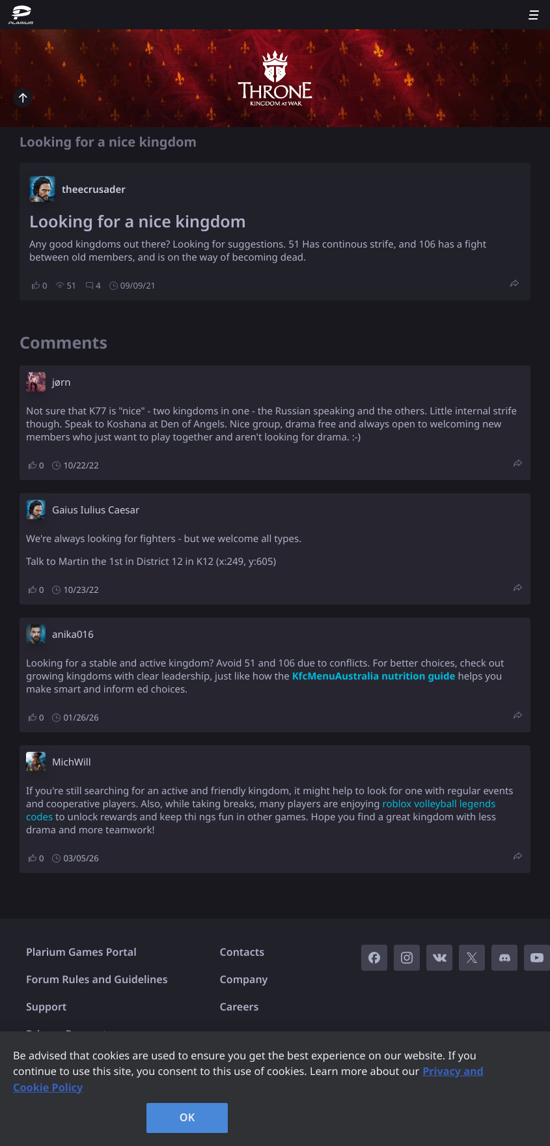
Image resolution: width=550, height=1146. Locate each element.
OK (187, 1117)
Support (46, 1006)
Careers (239, 1006)
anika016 (73, 634)
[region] (275, 1088)
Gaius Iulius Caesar (95, 510)
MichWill (71, 762)
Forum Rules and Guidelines (97, 979)
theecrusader (94, 189)
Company (244, 979)
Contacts (242, 952)
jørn (61, 382)
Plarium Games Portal (81, 952)
